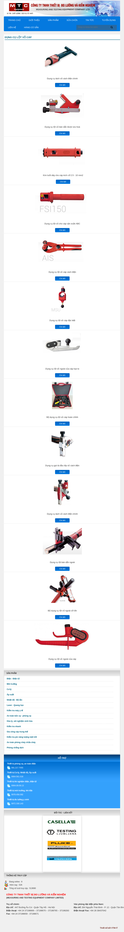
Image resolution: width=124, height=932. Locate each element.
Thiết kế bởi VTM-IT (109, 928)
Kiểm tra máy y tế (15, 710)
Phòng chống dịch (15, 748)
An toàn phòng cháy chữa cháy (21, 742)
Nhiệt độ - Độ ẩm (14, 700)
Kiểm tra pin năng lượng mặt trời (22, 737)
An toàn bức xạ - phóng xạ (19, 716)
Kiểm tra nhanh (14, 726)
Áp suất (10, 694)
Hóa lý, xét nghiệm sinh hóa (19, 721)
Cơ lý (9, 689)
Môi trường (12, 684)
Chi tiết (62, 85)
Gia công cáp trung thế (17, 732)
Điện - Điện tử (13, 679)
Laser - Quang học (15, 705)
